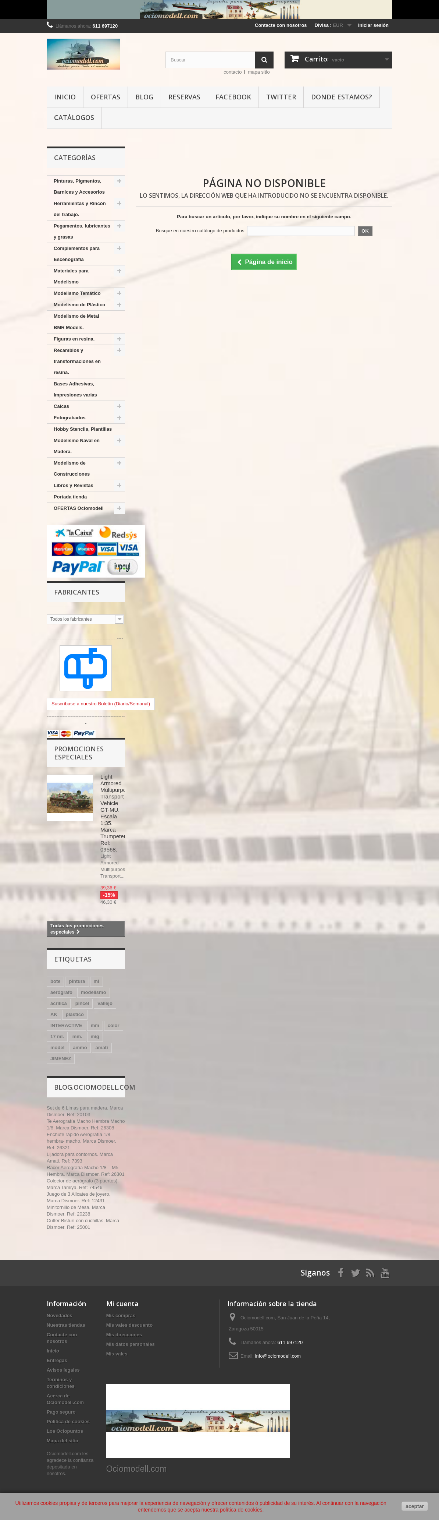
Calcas (61, 406)
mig (95, 1036)
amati (102, 1047)
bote (55, 981)
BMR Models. (69, 327)
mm (95, 1025)
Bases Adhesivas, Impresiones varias (75, 389)
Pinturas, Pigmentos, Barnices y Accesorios (79, 186)
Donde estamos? (341, 96)
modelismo (93, 992)
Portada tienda (70, 497)
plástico (75, 1014)
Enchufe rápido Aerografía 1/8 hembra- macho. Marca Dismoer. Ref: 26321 (81, 1141)
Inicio (65, 96)
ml (96, 981)
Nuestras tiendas (66, 1325)
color (113, 1025)
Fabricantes (76, 592)
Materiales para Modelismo (71, 276)
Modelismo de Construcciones (72, 468)
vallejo (104, 1003)
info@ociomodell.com (278, 1356)
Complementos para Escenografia (77, 254)
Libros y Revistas (73, 485)
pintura (77, 981)
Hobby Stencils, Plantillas (83, 429)
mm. (77, 1036)
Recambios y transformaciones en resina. (77, 361)
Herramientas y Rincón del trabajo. (80, 209)
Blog (144, 96)
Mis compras (120, 1315)
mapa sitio (259, 72)
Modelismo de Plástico (79, 304)
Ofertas (105, 96)
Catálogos (74, 117)
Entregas (57, 1360)
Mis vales (117, 1354)
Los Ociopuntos (65, 1431)
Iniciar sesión (373, 25)
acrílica (58, 1003)
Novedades (59, 1315)
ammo (80, 1047)
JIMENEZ (60, 1058)
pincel (82, 1003)
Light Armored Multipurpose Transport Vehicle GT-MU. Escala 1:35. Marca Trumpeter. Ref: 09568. (116, 813)
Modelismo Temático (77, 293)
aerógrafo (61, 992)
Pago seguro (61, 1412)
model (57, 1047)
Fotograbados (70, 417)
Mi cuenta (122, 1303)
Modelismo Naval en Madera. (77, 446)
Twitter (281, 96)
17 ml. (57, 1036)
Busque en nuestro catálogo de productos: (201, 230)
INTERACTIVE (66, 1025)
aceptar (415, 1506)
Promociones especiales (79, 752)
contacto (233, 72)
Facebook (233, 96)
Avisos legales (63, 1370)
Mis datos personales (130, 1344)
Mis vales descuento (129, 1325)
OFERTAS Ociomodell (79, 508)
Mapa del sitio (62, 1440)
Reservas (184, 96)
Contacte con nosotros (281, 25)
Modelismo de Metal (76, 316)
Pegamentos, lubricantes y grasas (82, 231)
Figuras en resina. (74, 339)
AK (53, 1014)
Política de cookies (68, 1421)
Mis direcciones (124, 1334)
